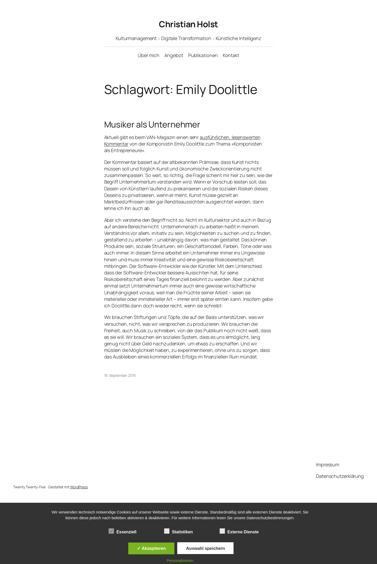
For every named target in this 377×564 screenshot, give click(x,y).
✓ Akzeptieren (151, 548)
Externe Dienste (239, 531)
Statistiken (178, 531)
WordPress (79, 486)
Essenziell (122, 531)
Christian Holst (188, 24)
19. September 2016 (120, 375)
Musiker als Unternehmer (152, 124)
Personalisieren (180, 560)
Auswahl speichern (205, 548)
